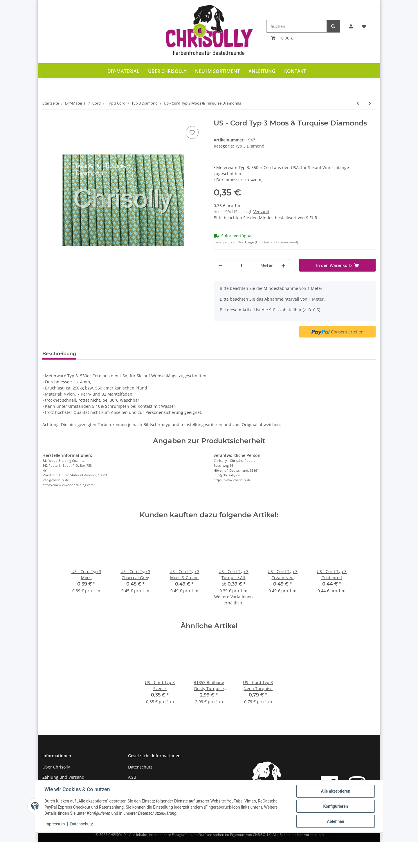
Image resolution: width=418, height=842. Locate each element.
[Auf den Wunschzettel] (192, 132)
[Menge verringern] (220, 265)
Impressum (54, 824)
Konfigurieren (335, 806)
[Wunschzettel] (364, 26)
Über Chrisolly (167, 71)
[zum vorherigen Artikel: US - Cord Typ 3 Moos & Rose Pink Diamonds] (358, 103)
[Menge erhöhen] (283, 265)
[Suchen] (296, 26)
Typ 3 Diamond (249, 146)
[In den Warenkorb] (337, 265)
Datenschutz (140, 767)
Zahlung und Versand (63, 777)
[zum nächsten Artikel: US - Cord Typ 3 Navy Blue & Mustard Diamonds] (370, 103)
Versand (261, 211)
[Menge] (241, 265)
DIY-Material (123, 71)
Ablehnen (335, 821)
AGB (132, 777)
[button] (351, 26)
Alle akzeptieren (335, 791)
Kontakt (295, 71)
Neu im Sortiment (217, 71)
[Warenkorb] (282, 38)
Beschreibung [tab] (59, 353)
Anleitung (261, 71)
